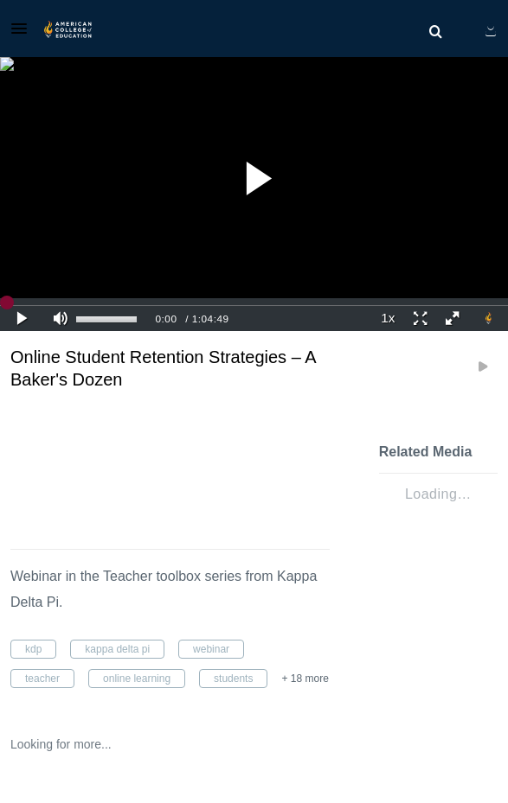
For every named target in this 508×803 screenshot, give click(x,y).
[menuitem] (435, 32)
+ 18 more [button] (304, 678)
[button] (24, 28)
